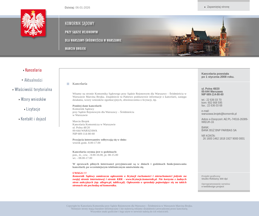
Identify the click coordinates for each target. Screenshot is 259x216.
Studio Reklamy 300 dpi (215, 179)
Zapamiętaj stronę (218, 6)
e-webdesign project (213, 186)
